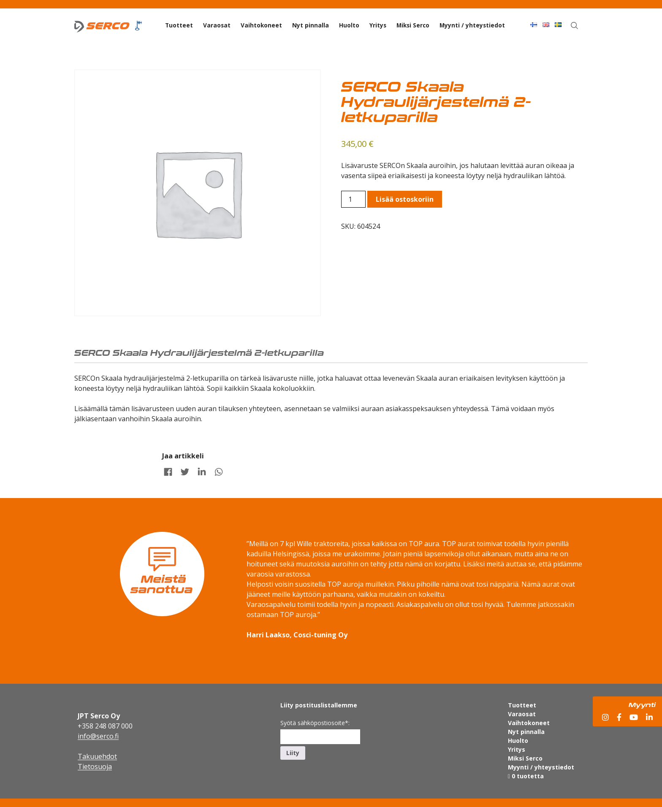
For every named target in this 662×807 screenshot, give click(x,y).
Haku (579, 24)
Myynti (642, 704)
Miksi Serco (412, 25)
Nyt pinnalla (310, 25)
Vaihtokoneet (261, 25)
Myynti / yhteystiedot (472, 25)
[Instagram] (605, 717)
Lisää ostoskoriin (405, 199)
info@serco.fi (98, 736)
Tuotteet (179, 25)
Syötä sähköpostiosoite (315, 723)
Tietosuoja (95, 766)
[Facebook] (619, 717)
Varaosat (217, 25)
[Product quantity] (353, 199)
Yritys (377, 25)
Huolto (349, 25)
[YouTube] (633, 717)
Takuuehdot (97, 756)
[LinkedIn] (649, 717)
